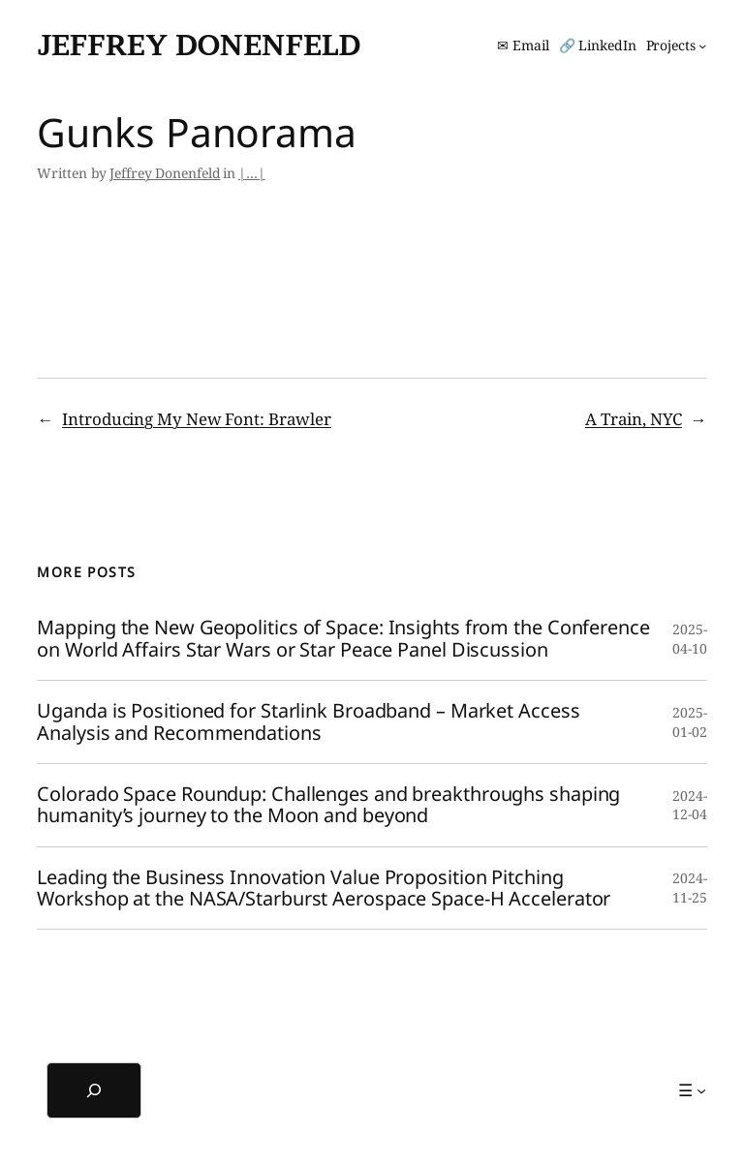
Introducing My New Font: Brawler (196, 419)
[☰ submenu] (692, 1090)
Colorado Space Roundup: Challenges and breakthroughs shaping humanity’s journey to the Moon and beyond (328, 805)
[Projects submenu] (676, 45)
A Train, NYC (633, 419)
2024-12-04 (689, 805)
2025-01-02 (689, 722)
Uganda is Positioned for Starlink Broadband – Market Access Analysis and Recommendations (308, 722)
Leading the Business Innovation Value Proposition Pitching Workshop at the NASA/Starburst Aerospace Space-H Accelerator (323, 888)
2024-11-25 (689, 887)
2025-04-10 (689, 639)
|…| (251, 173)
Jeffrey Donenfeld (198, 44)
